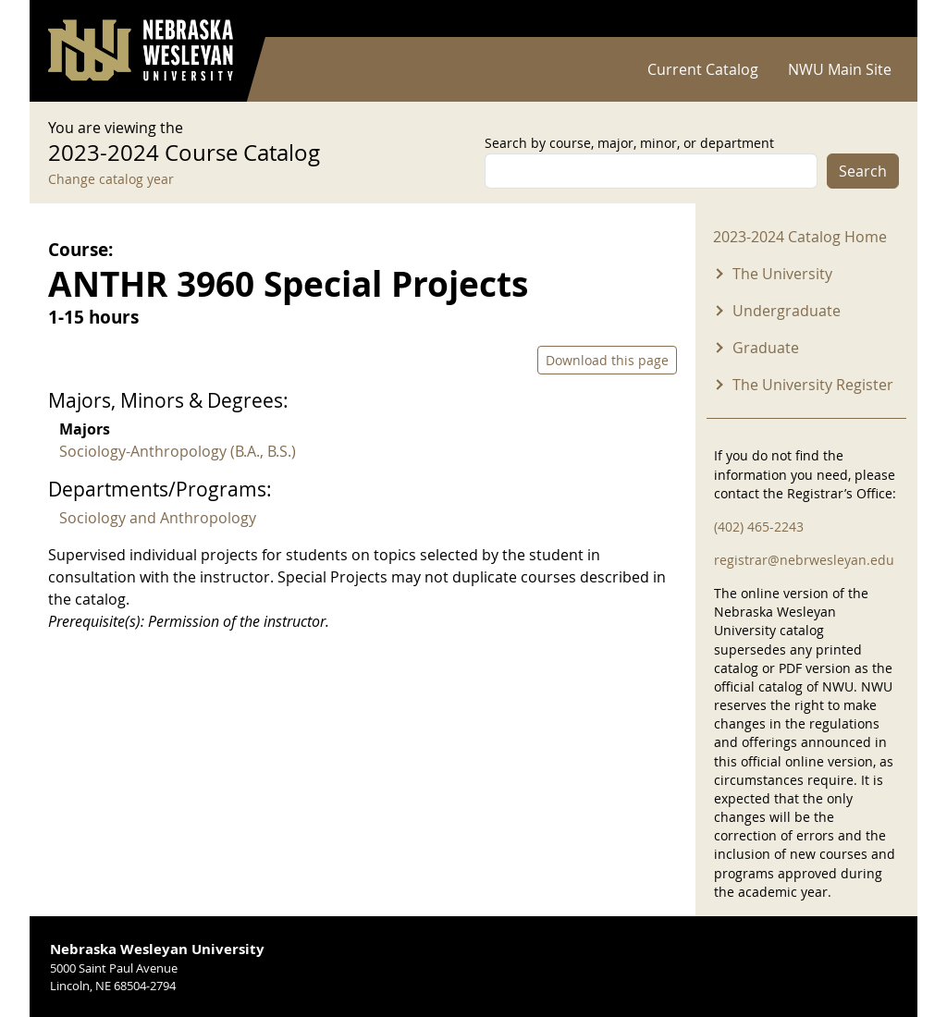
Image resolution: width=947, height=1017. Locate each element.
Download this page (607, 360)
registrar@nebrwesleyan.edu (804, 560)
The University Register (812, 384)
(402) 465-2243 (759, 526)
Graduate (765, 347)
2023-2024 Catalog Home (800, 237)
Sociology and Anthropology (157, 518)
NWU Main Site (840, 69)
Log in (874, 19)
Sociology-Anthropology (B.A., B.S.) (177, 451)
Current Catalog (702, 69)
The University (782, 273)
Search (863, 171)
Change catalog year (111, 179)
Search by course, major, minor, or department (629, 143)
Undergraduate (786, 310)
